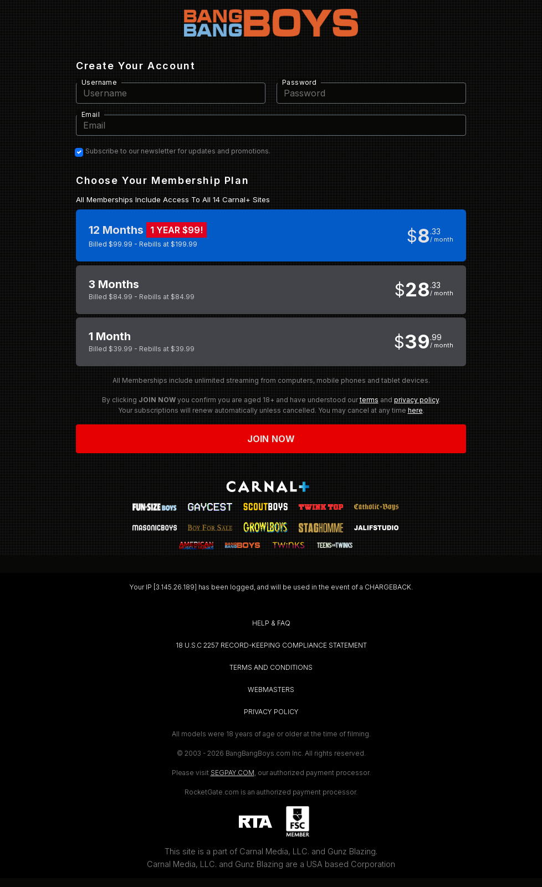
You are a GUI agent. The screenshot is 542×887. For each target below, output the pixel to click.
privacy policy (416, 400)
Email (90, 114)
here (415, 410)
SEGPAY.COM (232, 772)
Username (99, 82)
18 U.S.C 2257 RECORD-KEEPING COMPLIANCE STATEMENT (271, 645)
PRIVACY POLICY (271, 711)
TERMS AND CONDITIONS (271, 667)
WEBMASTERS (271, 689)
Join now (271, 438)
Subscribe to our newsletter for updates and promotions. (177, 151)
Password (299, 82)
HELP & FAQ (271, 623)
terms (369, 400)
